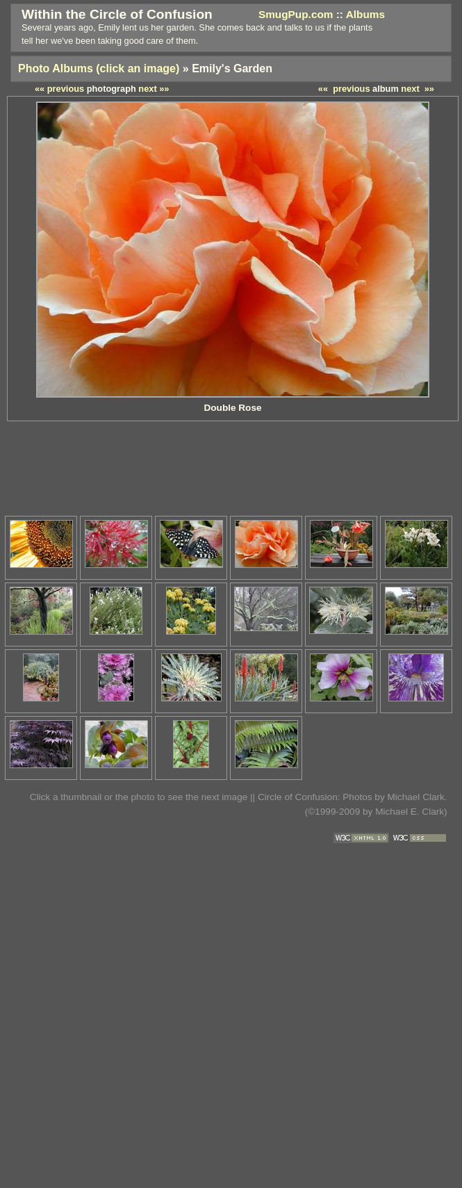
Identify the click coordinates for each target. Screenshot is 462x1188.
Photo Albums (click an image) (98, 68)
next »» (417, 88)
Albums (365, 14)
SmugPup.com (295, 14)
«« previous (344, 88)
